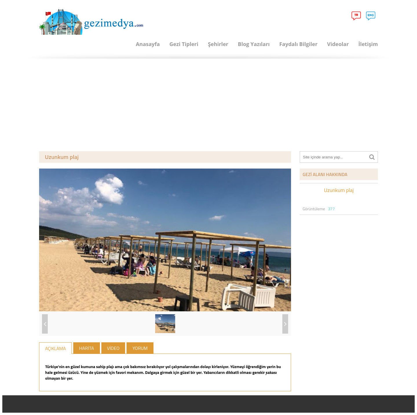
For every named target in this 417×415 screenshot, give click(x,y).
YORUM (139, 348)
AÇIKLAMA (55, 348)
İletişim (368, 44)
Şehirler (218, 44)
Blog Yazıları (254, 44)
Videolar (338, 44)
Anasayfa (148, 44)
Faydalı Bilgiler (298, 44)
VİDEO (113, 348)
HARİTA (86, 348)
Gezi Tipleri (183, 44)
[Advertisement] (208, 101)
